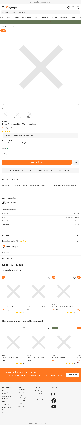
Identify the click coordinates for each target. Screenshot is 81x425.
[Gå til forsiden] (12, 7)
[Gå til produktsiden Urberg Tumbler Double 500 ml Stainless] (13, 291)
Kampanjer (63, 18)
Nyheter (73, 18)
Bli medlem (73, 375)
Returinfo (5, 402)
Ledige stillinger (40, 400)
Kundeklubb (39, 394)
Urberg (12, 26)
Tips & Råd (5, 405)
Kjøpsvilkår (43, 423)
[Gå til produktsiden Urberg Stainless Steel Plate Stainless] (38, 342)
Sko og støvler (26, 18)
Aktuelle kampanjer (22, 394)
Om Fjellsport (39, 391)
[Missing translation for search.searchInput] (3, 12)
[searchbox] (42, 12)
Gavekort (54, 18)
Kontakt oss (6, 413)
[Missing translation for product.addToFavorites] (75, 162)
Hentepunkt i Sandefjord (6, 409)
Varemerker (5, 26)
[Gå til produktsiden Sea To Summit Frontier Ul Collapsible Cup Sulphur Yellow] (38, 291)
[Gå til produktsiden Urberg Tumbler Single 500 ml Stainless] (13, 342)
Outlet (20, 403)
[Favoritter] (68, 7)
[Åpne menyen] (3, 7)
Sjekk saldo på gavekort (7, 397)
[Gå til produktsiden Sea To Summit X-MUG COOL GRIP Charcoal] (64, 291)
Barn (36, 18)
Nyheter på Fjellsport (22, 399)
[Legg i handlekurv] (37, 162)
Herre (2, 18)
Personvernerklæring (33, 423)
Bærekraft (38, 403)
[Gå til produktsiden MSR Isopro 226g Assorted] (64, 342)
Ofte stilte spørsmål (5, 392)
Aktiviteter (44, 18)
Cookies (51, 423)
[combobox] (40, 12)
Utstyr (16, 18)
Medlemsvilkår (40, 397)
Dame (9, 18)
